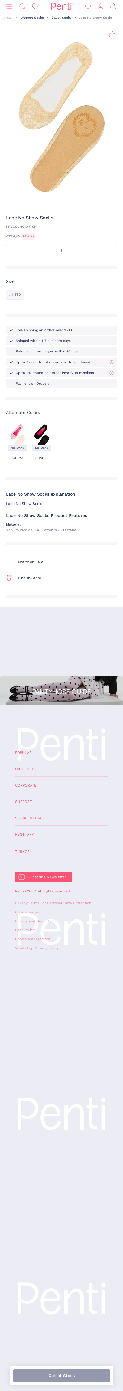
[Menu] (9, 6)
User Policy (25, 930)
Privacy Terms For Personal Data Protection (53, 903)
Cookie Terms (27, 912)
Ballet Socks (62, 18)
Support (23, 802)
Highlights (26, 769)
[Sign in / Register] (100, 6)
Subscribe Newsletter (47, 877)
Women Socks (32, 18)
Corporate (26, 785)
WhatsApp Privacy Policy (37, 948)
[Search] (22, 6)
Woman (6, 18)
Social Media (28, 818)
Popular (23, 753)
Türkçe (22, 851)
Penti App (24, 834)
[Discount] (35, 6)
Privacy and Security (33, 921)
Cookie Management (32, 939)
